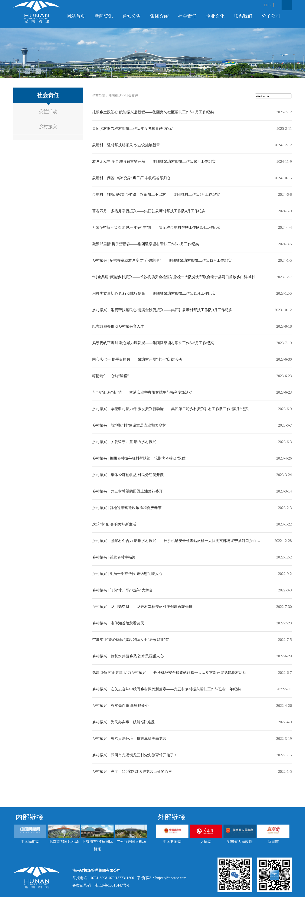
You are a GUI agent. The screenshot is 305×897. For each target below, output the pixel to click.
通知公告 (131, 16)
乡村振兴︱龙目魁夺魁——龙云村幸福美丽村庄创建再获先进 (142, 607)
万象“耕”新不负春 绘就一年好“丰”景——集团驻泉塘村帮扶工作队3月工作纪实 (156, 227)
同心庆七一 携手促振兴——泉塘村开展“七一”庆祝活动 (137, 359)
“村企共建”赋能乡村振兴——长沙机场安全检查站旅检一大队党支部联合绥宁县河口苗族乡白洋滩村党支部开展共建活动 (177, 277)
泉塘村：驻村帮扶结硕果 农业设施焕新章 (126, 145)
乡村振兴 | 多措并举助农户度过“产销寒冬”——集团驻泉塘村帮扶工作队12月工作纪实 (162, 260)
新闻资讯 (103, 16)
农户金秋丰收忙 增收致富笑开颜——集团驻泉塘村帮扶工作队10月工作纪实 (154, 161)
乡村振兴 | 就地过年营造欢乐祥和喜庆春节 (127, 508)
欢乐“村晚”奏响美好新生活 (114, 524)
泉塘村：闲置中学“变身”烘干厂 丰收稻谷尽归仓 (131, 178)
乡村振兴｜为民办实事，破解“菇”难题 (123, 722)
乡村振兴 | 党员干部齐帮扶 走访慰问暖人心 (127, 574)
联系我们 (243, 16)
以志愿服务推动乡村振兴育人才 (118, 326)
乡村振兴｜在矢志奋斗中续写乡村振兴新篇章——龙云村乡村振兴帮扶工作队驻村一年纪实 (166, 689)
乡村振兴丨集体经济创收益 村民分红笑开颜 (128, 475)
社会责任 (187, 16)
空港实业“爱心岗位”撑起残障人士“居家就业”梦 (130, 640)
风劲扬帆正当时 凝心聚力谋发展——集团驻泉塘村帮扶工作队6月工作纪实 (153, 343)
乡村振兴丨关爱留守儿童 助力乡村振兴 (124, 442)
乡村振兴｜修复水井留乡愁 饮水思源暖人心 (128, 656)
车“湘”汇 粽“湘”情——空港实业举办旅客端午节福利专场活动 (142, 392)
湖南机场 (114, 95)
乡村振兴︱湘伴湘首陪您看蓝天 (118, 623)
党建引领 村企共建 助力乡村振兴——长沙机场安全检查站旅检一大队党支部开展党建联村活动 (169, 673)
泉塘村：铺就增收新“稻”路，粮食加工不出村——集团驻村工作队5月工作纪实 (156, 194)
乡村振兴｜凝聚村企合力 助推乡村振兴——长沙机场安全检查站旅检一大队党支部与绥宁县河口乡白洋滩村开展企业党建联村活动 (177, 541)
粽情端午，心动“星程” (110, 376)
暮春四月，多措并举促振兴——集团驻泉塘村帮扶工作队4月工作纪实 (148, 211)
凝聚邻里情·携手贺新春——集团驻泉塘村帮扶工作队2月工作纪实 (145, 244)
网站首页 (76, 16)
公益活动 (48, 111)
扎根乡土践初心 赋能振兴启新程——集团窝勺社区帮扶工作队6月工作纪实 (153, 112)
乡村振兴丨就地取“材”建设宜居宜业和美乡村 (129, 425)
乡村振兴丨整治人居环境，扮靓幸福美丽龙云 (129, 738)
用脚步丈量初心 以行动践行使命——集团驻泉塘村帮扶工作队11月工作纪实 (153, 293)
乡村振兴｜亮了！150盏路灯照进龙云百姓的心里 (132, 771)
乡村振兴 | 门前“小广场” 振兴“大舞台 (122, 590)
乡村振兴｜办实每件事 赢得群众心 (120, 706)
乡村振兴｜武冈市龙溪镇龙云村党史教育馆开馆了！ (135, 755)
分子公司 (271, 16)
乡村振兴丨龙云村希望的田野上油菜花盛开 (127, 491)
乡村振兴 (48, 126)
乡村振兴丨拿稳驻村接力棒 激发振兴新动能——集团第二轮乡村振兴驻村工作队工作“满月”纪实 (170, 409)
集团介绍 (159, 16)
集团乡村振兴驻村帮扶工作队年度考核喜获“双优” (132, 128)
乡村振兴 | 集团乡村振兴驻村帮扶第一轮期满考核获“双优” (139, 458)
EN (266, 5)
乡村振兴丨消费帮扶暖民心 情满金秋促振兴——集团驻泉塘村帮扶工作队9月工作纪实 (162, 310)
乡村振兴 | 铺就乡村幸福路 (114, 557)
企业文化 (215, 16)
